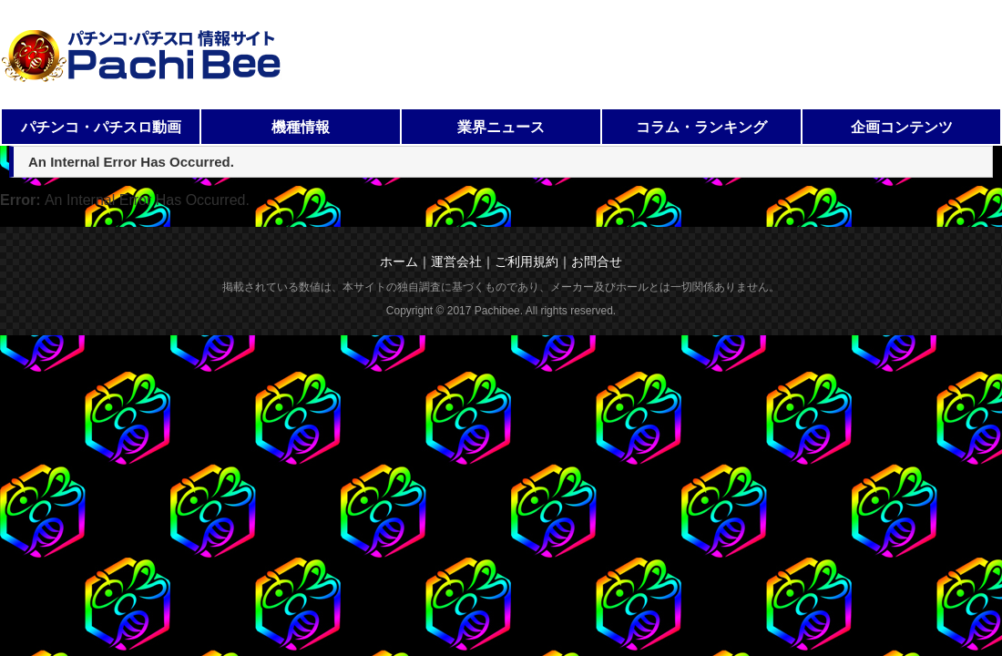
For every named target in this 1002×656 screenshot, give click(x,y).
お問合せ (596, 261)
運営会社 (456, 261)
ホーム (399, 261)
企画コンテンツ (902, 127)
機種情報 (300, 127)
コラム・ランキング (701, 127)
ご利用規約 (526, 261)
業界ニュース (501, 127)
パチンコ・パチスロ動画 (101, 127)
